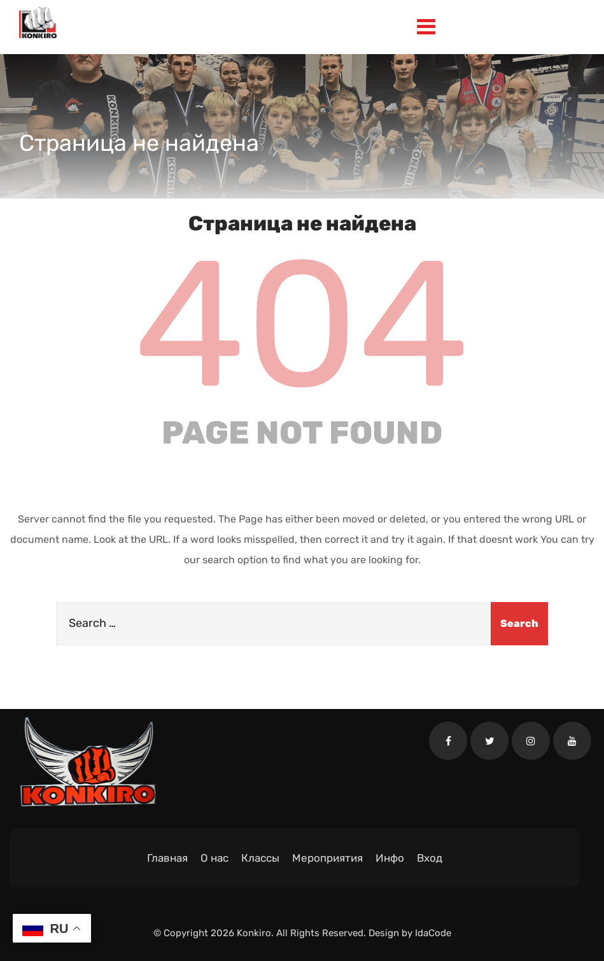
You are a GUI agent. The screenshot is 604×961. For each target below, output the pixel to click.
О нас (214, 858)
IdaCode (433, 933)
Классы (260, 858)
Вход (429, 858)
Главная (167, 858)
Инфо (390, 858)
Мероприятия (327, 858)
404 (302, 324)
